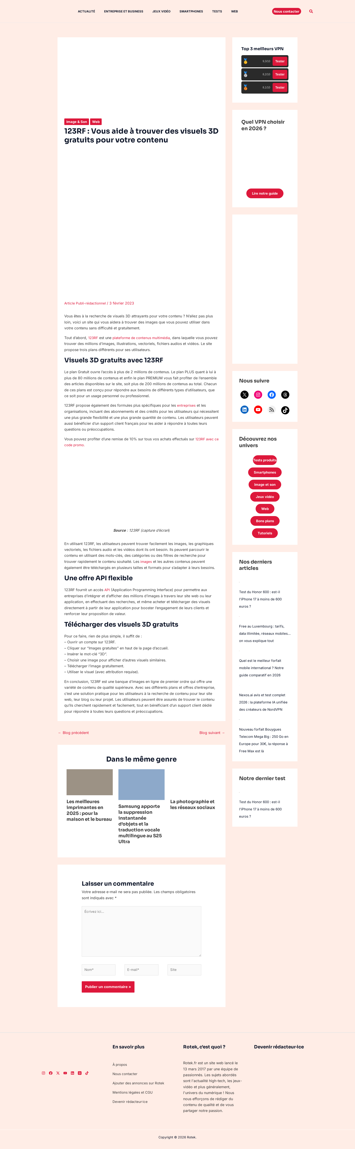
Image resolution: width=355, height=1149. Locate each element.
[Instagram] (43, 1076)
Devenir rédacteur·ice (131, 1104)
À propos (120, 1068)
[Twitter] (58, 1076)
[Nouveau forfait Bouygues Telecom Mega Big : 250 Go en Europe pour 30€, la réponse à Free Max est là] (239, 739)
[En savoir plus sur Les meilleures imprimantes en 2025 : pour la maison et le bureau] (90, 781)
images (146, 561)
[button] (286, 11)
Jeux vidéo (153, 11)
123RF (93, 337)
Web (221, 11)
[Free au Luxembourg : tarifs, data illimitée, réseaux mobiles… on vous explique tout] (239, 621)
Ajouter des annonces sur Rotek (140, 1086)
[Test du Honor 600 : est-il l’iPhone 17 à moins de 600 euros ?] (239, 587)
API (107, 589)
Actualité (82, 11)
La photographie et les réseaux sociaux (192, 804)
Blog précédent (73, 732)
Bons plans (265, 525)
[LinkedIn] (72, 1076)
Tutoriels (265, 538)
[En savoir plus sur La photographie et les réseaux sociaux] (193, 781)
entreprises (186, 405)
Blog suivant (212, 732)
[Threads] (80, 1076)
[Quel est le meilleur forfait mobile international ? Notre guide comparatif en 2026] (239, 663)
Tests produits (265, 461)
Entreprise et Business (117, 11)
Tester (280, 61)
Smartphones (181, 11)
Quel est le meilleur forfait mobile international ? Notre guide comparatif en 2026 (262, 680)
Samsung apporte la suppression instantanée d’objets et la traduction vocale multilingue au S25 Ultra (140, 823)
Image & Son (77, 121)
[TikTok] (87, 1076)
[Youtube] (65, 1076)
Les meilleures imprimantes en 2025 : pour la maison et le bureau (89, 810)
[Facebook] (51, 1076)
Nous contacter (126, 1077)
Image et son (264, 487)
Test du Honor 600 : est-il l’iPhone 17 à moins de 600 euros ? (262, 604)
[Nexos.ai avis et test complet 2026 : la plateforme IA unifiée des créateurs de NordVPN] (239, 697)
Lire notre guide (265, 193)
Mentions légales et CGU (134, 1095)
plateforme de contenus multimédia (143, 337)
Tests (205, 11)
